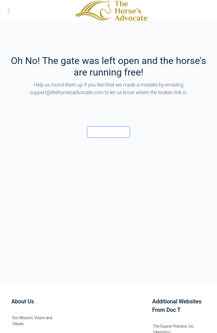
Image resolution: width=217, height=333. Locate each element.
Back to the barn (108, 131)
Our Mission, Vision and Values (32, 321)
